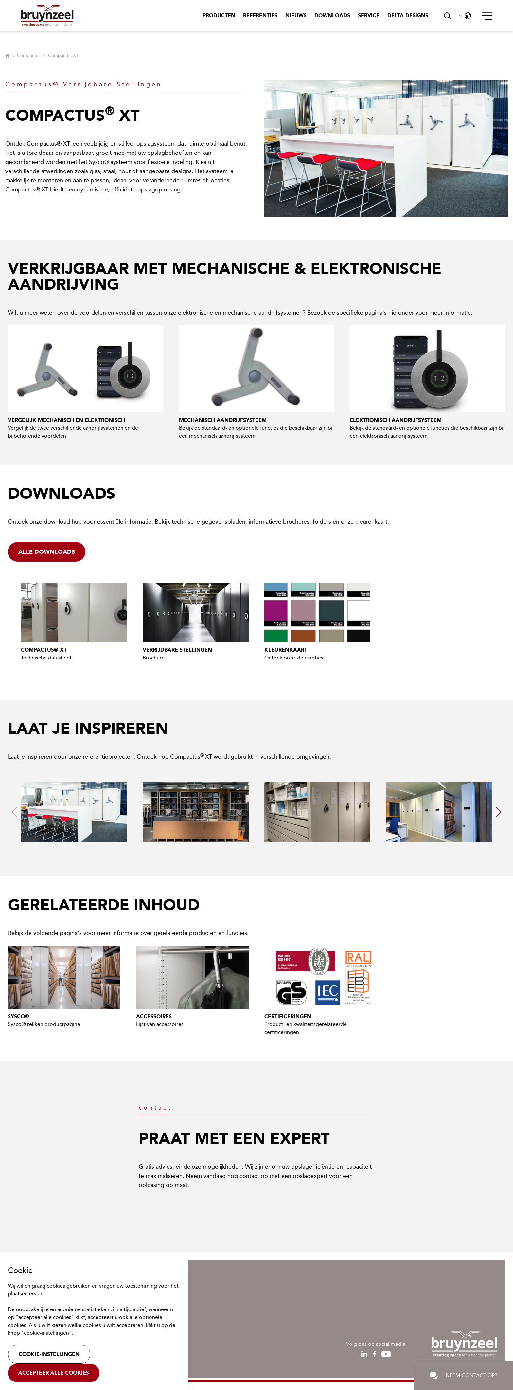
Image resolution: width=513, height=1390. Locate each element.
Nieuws (296, 15)
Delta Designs (407, 15)
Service (369, 15)
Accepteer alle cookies (53, 1373)
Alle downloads (46, 551)
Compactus (29, 55)
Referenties (260, 15)
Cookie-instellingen (49, 1354)
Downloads (332, 15)
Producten (219, 15)
